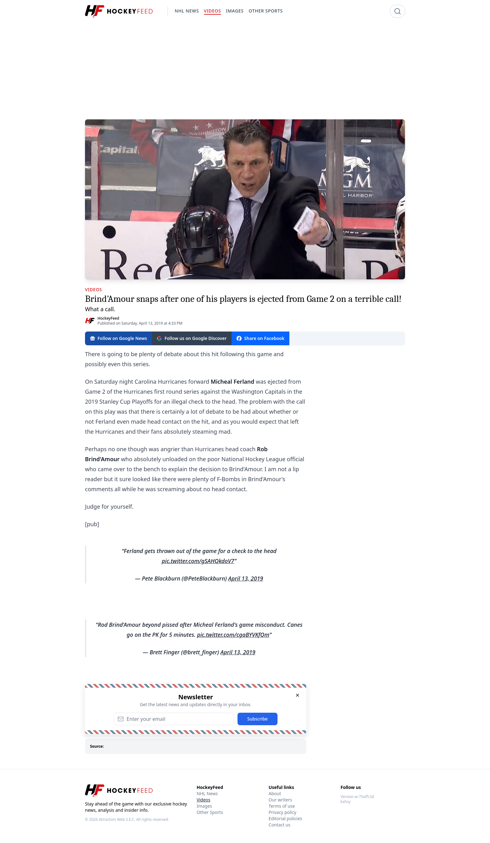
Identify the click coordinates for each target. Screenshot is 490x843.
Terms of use (282, 806)
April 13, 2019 (245, 578)
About (275, 793)
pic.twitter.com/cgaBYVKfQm (233, 634)
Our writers (280, 800)
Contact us (280, 825)
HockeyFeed (108, 318)
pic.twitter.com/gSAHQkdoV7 (198, 561)
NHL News (207, 793)
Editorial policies (285, 818)
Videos (203, 800)
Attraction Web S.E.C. (117, 819)
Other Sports (210, 812)
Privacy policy (283, 812)
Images (204, 806)
